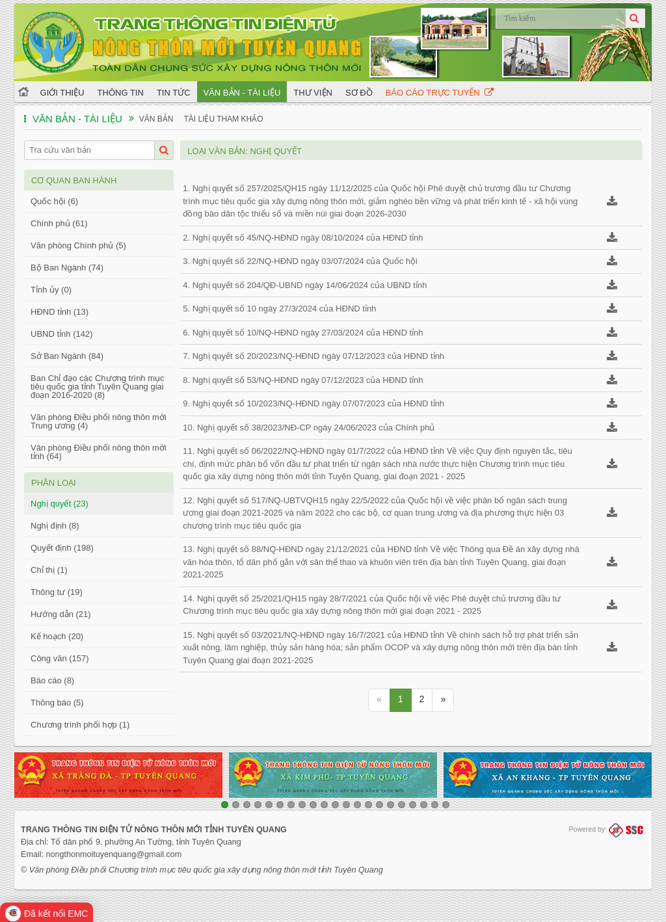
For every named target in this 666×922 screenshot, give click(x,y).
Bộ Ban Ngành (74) (67, 267)
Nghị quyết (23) (59, 503)
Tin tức (174, 93)
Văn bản (156, 119)
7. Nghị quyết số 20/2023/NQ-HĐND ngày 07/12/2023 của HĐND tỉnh (313, 356)
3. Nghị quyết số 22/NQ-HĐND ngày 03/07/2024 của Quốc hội (300, 261)
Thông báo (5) (57, 702)
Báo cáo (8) (52, 680)
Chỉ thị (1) (49, 570)
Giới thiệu (62, 93)
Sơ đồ (359, 93)
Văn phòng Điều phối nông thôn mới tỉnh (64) (98, 452)
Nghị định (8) (55, 526)
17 (401, 804)
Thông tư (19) (57, 592)
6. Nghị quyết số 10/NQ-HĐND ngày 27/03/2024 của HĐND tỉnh (303, 332)
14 (368, 804)
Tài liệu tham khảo (223, 119)
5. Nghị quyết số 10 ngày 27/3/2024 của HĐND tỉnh (279, 308)
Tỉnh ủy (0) (51, 290)
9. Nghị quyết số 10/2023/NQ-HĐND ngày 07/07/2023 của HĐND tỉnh (313, 403)
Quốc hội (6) (54, 201)
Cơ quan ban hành (73, 180)
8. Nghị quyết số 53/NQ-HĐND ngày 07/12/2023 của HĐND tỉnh (303, 380)
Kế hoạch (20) (57, 636)
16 (390, 804)
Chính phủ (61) (59, 223)
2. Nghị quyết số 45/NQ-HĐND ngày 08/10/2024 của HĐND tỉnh (303, 238)
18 (412, 804)
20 (434, 804)
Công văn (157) (60, 658)
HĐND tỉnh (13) (59, 312)
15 (379, 804)
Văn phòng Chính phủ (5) (78, 245)
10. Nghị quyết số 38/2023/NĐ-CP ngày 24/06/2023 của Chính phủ (308, 427)
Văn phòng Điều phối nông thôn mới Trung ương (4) (98, 421)
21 (445, 804)
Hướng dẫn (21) (61, 614)
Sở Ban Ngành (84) (67, 356)
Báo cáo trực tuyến (440, 93)
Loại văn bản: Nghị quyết (244, 151)
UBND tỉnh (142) (61, 334)
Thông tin (121, 93)
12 (346, 804)
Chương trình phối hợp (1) (80, 725)
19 (423, 804)
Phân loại (53, 483)
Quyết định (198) (62, 548)
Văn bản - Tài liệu (242, 93)
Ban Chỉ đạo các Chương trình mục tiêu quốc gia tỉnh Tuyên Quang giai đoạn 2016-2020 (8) (98, 386)
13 (357, 804)
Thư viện (312, 93)
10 (324, 804)
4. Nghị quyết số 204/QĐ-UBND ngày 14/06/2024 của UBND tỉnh (305, 285)
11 (335, 804)
